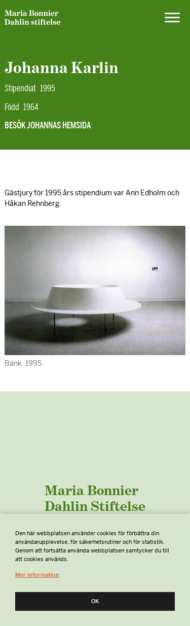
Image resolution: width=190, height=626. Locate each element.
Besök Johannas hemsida (48, 125)
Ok (95, 601)
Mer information (37, 574)
